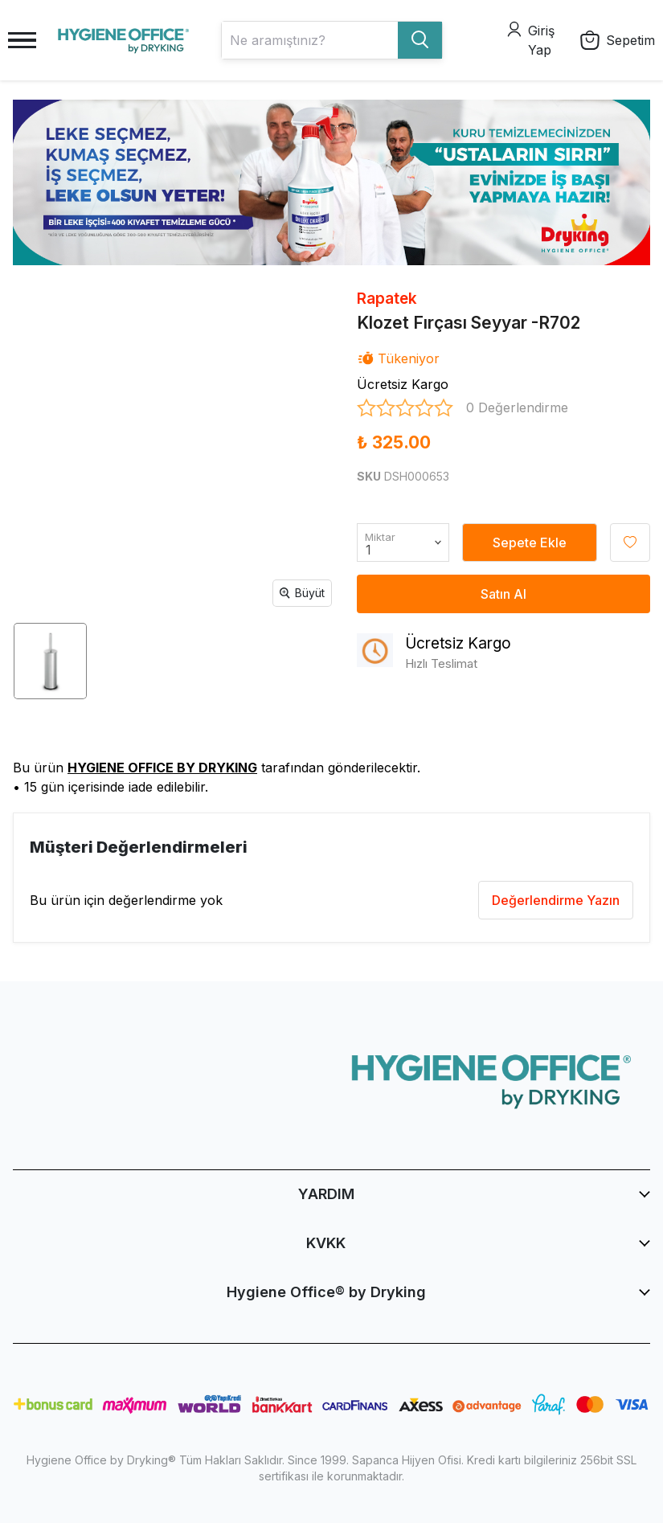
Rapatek (387, 298)
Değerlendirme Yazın (556, 900)
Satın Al (503, 594)
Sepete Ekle (530, 542)
